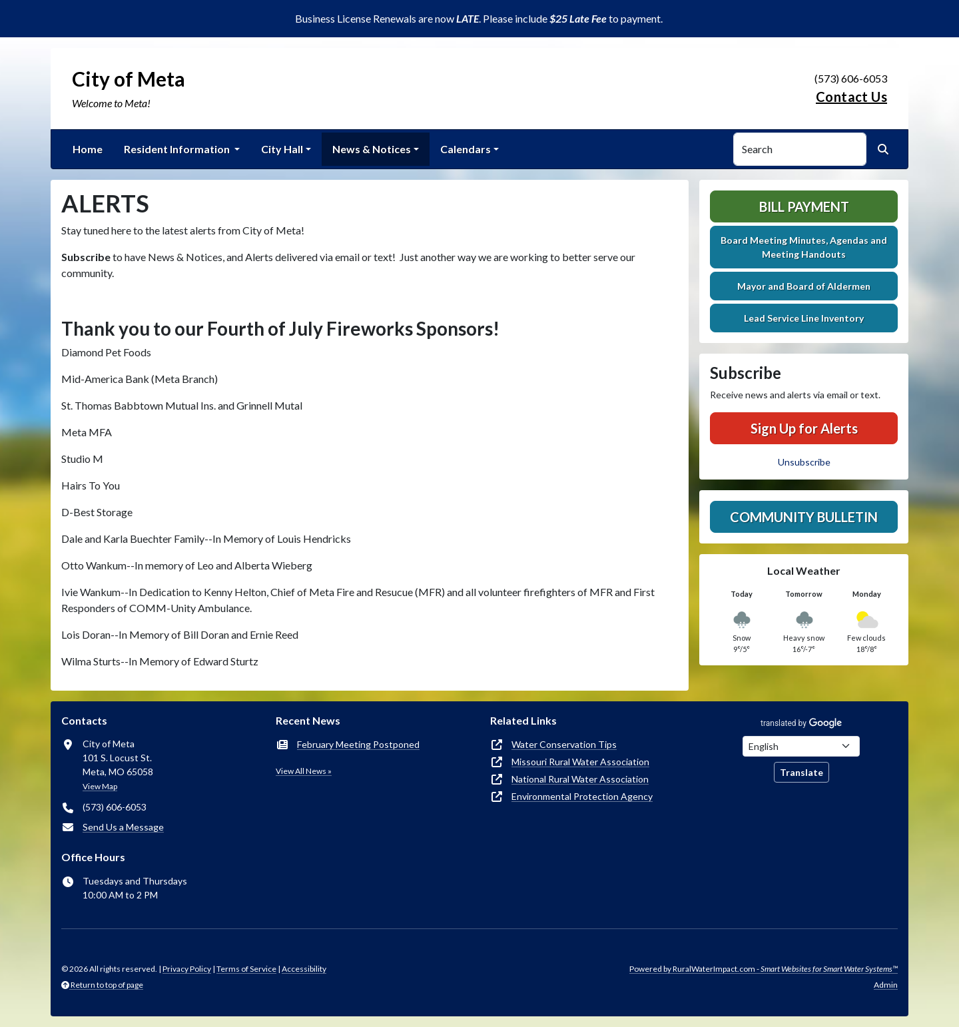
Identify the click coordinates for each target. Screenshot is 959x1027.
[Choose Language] (801, 746)
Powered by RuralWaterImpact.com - (763, 969)
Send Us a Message (123, 827)
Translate (801, 772)
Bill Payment (804, 206)
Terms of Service (246, 969)
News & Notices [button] (371, 149)
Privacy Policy (186, 969)
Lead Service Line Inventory (804, 318)
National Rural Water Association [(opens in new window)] (580, 779)
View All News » (304, 771)
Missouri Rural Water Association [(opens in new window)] (580, 761)
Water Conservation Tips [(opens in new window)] (564, 744)
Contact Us (851, 97)
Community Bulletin (804, 517)
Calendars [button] (465, 149)
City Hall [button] (282, 149)
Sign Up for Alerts (804, 428)
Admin (886, 985)
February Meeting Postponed (358, 744)
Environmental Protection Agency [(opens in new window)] (582, 796)
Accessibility (304, 969)
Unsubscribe (804, 462)
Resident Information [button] (178, 149)
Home (88, 149)
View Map (100, 786)
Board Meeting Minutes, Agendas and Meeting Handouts (804, 247)
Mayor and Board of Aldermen (803, 286)
